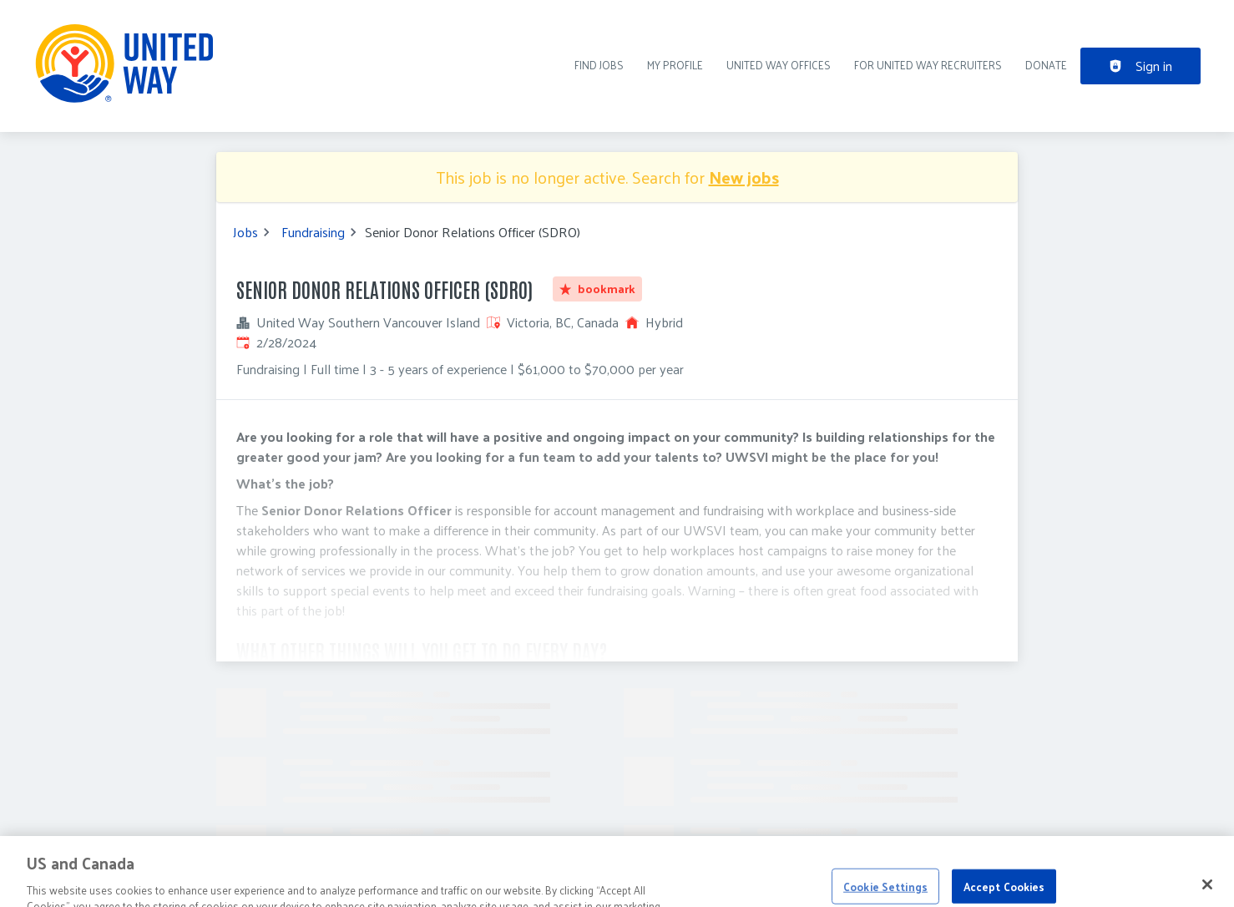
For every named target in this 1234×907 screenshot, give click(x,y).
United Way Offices (778, 64)
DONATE (1046, 64)
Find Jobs (599, 64)
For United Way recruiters (928, 64)
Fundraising (313, 232)
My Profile (675, 64)
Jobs (245, 232)
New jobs (744, 177)
